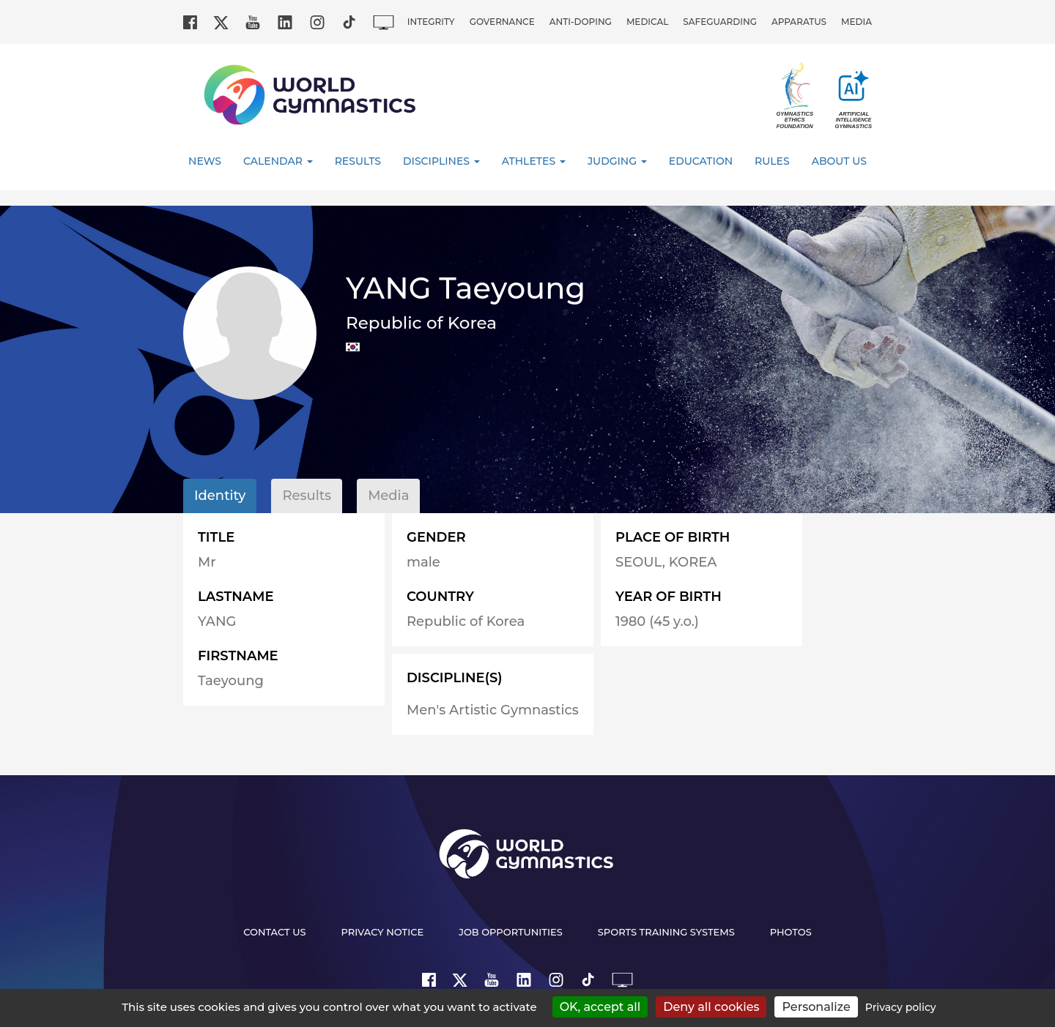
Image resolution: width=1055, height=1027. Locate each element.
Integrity (431, 21)
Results (358, 161)
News (204, 161)
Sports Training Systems (666, 932)
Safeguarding (720, 21)
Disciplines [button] (441, 161)
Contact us (274, 932)
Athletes (534, 161)
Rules (772, 161)
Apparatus (798, 21)
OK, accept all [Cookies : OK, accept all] (600, 1007)
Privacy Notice (382, 932)
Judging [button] (617, 161)
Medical (647, 21)
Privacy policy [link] (900, 1007)
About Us (839, 161)
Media (856, 21)
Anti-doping (580, 21)
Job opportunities (511, 932)
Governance (502, 21)
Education (701, 161)
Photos (791, 932)
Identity (219, 496)
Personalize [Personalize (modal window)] (816, 1007)
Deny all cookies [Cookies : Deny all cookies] (711, 1007)
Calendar (278, 161)
